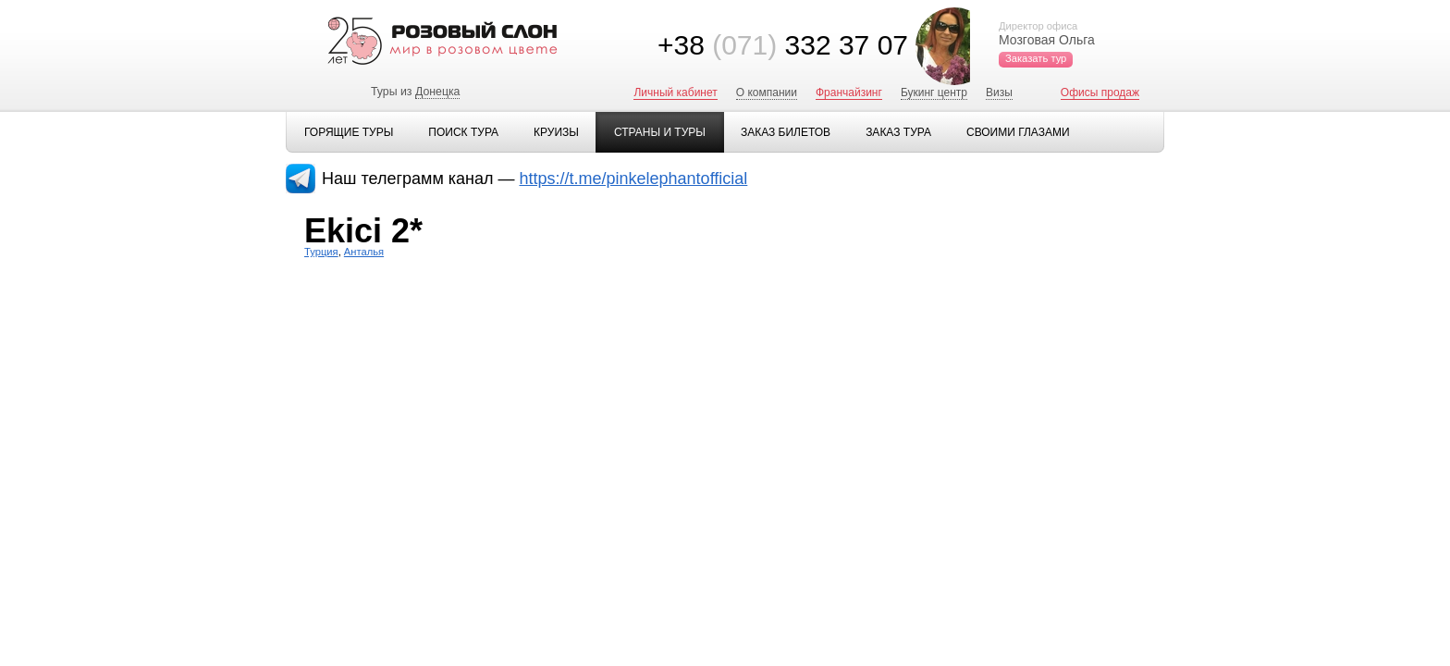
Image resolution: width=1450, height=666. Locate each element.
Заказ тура (898, 132)
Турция (321, 251)
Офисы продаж (1100, 92)
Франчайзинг (849, 92)
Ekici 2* (363, 231)
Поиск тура (463, 132)
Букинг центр (934, 92)
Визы (999, 92)
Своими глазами (1018, 132)
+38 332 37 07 (782, 45)
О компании (766, 92)
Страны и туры (660, 132)
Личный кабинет (675, 92)
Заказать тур (1035, 58)
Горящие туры (348, 132)
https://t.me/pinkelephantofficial (634, 178)
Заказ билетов (785, 132)
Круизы (556, 132)
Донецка (438, 91)
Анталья (364, 251)
